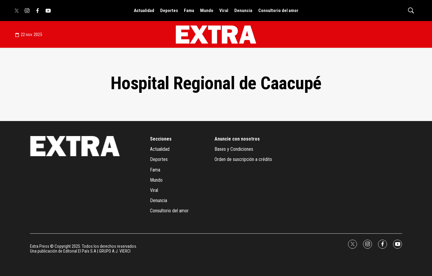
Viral (223, 10)
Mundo (206, 10)
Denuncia (243, 10)
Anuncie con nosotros (237, 139)
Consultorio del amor (278, 10)
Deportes (169, 10)
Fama (189, 10)
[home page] (216, 35)
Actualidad (144, 10)
